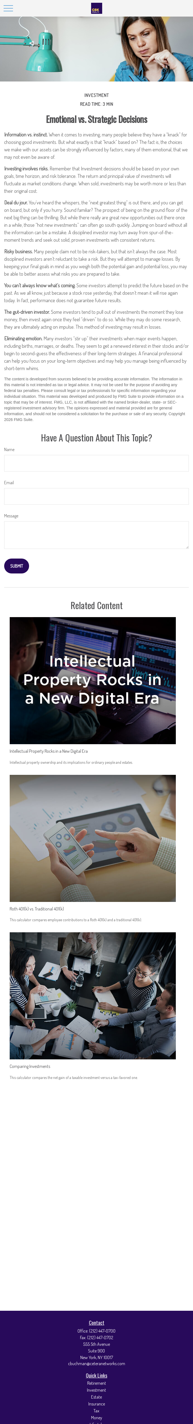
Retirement (96, 1383)
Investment (96, 1390)
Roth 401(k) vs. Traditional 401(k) (37, 909)
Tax (96, 1411)
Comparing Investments (30, 1066)
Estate (96, 1397)
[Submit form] (16, 566)
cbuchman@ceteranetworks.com (96, 1363)
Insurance (96, 1404)
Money (96, 1417)
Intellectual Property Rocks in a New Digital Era (49, 751)
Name (9, 449)
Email (9, 482)
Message (11, 515)
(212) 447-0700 (102, 1331)
